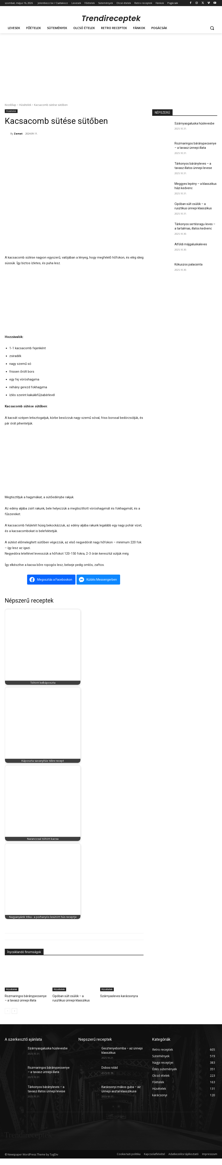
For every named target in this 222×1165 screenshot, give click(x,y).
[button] (212, 28)
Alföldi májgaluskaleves (191, 244)
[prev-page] (7, 1010)
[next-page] (14, 1010)
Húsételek (25, 105)
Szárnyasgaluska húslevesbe (194, 123)
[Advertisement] (111, 65)
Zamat (18, 133)
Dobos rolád (109, 1067)
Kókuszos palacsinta (188, 264)
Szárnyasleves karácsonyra (117, 996)
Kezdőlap (10, 105)
